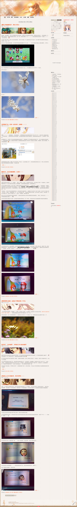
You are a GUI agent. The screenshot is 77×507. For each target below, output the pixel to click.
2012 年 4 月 (54, 158)
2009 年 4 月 (54, 199)
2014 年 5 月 (54, 129)
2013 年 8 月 (54, 139)
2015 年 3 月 (54, 118)
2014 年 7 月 (54, 127)
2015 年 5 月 (54, 115)
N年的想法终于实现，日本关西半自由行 (56, 84)
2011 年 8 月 (54, 167)
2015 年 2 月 (54, 119)
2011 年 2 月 (54, 174)
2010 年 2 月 (54, 187)
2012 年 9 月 (54, 152)
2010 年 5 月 (54, 184)
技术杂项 (53, 46)
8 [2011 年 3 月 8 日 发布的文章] (53, 25)
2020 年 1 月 (54, 95)
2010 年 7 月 (54, 182)
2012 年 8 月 (54, 153)
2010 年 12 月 (54, 176)
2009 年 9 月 (54, 193)
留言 (12, 17)
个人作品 (53, 40)
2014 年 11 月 (54, 122)
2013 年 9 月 (54, 138)
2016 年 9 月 (54, 107)
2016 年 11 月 (54, 106)
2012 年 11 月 (54, 150)
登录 (53, 35)
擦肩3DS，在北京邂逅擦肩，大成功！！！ (12, 172)
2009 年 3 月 (54, 200)
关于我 (8, 17)
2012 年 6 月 (54, 155)
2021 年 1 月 (54, 94)
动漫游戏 (7, 296)
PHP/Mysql (54, 39)
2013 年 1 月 (54, 147)
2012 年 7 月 (54, 154)
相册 (28, 17)
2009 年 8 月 (54, 194)
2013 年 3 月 (54, 145)
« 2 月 (52, 31)
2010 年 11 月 (54, 177)
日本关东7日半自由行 (55, 79)
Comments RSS (15, 503)
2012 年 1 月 (54, 161)
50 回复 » (20, 492)
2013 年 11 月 (54, 136)
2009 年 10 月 (54, 192)
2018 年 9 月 (54, 97)
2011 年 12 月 (54, 162)
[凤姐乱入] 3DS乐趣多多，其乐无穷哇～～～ (12, 376)
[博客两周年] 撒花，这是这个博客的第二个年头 (13, 301)
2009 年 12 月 (54, 190)
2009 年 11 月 (54, 191)
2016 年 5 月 (54, 110)
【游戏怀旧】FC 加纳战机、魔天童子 (56, 86)
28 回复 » (16, 296)
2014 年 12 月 (54, 121)
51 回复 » (16, 339)
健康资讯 (53, 44)
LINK (21, 17)
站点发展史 (16, 17)
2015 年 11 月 (54, 113)
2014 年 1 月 (54, 134)
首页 (5, 17)
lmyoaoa (33, 503)
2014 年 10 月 (54, 123)
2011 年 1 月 (54, 175)
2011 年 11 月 (54, 163)
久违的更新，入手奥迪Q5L (56, 74)
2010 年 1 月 (54, 188)
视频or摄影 (12, 119)
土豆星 (24, 17)
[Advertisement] (69, 56)
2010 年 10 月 (54, 178)
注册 (53, 34)
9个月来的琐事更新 (55, 78)
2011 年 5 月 (54, 170)
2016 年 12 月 (54, 105)
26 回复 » (12, 371)
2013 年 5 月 (54, 143)
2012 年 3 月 (54, 159)
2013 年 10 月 (54, 137)
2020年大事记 (54, 75)
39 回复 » (12, 167)
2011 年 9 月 (54, 166)
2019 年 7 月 (54, 96)
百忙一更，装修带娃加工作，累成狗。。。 (56, 89)
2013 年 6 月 (54, 142)
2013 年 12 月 (54, 135)
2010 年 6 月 (54, 183)
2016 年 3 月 (54, 111)
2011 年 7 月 (54, 168)
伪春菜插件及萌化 (55, 43)
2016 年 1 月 (54, 112)
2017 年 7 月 (54, 103)
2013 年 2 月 (54, 146)
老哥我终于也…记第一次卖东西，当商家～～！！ (14, 124)
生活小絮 (7, 119)
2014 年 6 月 (54, 128)
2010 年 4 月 (54, 185)
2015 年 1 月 (54, 120)
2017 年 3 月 (54, 104)
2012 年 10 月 (54, 151)
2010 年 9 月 (54, 179)
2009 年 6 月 (54, 196)
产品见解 (53, 41)
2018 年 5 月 (54, 98)
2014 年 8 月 (54, 126)
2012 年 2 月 (54, 160)
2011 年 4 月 (54, 171)
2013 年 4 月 (54, 144)
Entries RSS (10, 503)
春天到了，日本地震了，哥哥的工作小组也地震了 (14, 344)
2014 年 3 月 (54, 131)
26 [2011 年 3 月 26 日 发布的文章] (59, 28)
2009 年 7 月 (54, 195)
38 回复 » (16, 119)
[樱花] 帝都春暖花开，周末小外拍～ (10, 24)
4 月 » (55, 31)
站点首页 (32, 17)
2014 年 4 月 (54, 130)
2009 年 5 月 (54, 198)
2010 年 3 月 (54, 186)
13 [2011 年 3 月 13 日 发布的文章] (60, 25)
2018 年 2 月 (54, 99)
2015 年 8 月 (54, 114)
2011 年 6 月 (54, 169)
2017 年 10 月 (54, 102)
